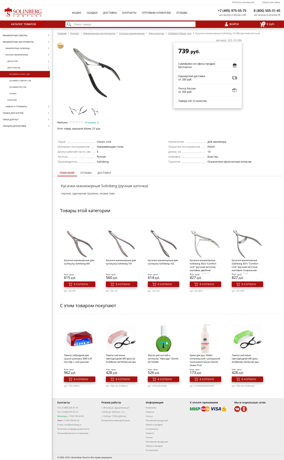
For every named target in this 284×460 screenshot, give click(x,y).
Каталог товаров (23, 24)
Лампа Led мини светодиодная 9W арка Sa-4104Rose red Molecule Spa (121, 359)
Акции (76, 12)
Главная (62, 33)
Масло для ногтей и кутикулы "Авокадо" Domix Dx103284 (163, 359)
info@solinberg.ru (72, 424)
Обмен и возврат (154, 424)
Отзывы (181, 12)
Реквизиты (151, 407)
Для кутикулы (13, 68)
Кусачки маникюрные (17, 54)
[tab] (67, 173)
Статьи (149, 416)
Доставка (110, 12)
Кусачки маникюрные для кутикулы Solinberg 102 (163, 262)
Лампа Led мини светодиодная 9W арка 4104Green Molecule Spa (245, 359)
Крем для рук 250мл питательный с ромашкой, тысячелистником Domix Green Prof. (205, 360)
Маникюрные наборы (15, 35)
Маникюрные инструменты (18, 41)
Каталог (74, 33)
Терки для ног (11, 119)
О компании (152, 428)
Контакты (129, 12)
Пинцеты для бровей (14, 126)
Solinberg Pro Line (17, 87)
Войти (234, 24)
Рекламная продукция (157, 420)
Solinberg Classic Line (19, 74)
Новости (150, 411)
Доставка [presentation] (104, 172)
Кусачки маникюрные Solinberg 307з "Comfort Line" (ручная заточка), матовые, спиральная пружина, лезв (245, 267)
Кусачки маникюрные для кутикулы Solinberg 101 (121, 262)
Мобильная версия (243, 2)
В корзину (81, 284)
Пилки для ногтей (13, 113)
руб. (267, 24)
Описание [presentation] (67, 172)
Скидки (92, 12)
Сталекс (13, 93)
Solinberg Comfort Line (20, 80)
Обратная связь (271, 2)
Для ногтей (12, 61)
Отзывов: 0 (92, 122)
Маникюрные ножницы (18, 48)
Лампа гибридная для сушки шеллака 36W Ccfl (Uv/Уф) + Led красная (78, 359)
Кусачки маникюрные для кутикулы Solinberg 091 (79, 262)
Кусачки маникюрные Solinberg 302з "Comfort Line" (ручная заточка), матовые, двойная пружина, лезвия (203, 267)
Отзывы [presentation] (86, 172)
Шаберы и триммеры (16, 106)
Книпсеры (12, 100)
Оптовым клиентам (156, 12)
